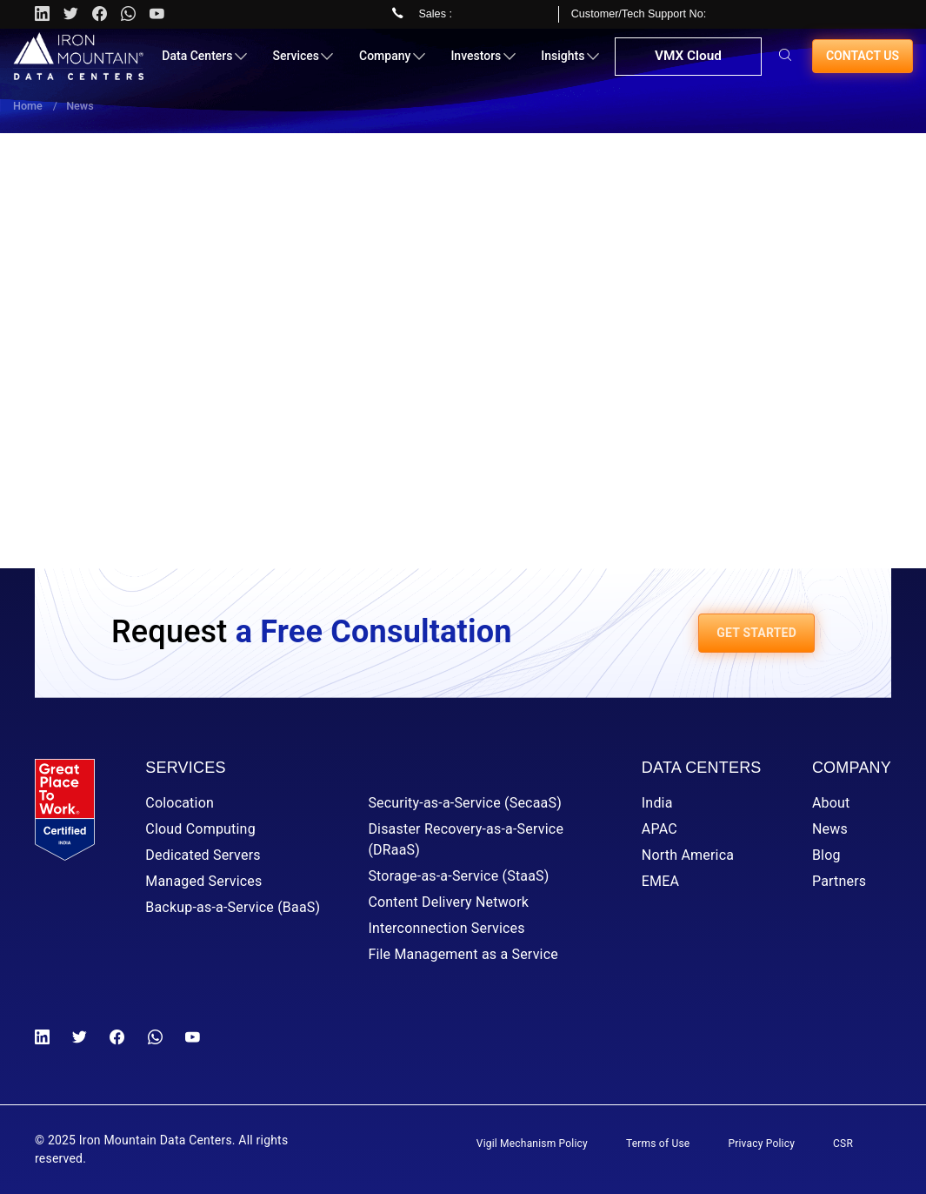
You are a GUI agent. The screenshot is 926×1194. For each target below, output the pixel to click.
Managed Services (203, 881)
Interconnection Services (446, 928)
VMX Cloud (686, 64)
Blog (826, 855)
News (830, 829)
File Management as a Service (463, 954)
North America (688, 855)
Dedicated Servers (202, 855)
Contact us (862, 63)
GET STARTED (756, 633)
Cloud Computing (200, 829)
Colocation (179, 803)
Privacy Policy (761, 1143)
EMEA (660, 881)
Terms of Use (658, 1143)
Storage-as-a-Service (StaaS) (458, 876)
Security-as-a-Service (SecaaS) (465, 803)
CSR (843, 1143)
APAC (659, 829)
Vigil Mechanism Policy (532, 1143)
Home (28, 105)
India (657, 803)
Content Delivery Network (448, 902)
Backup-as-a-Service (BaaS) (232, 907)
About (831, 803)
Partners (839, 881)
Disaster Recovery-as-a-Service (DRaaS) (465, 839)
